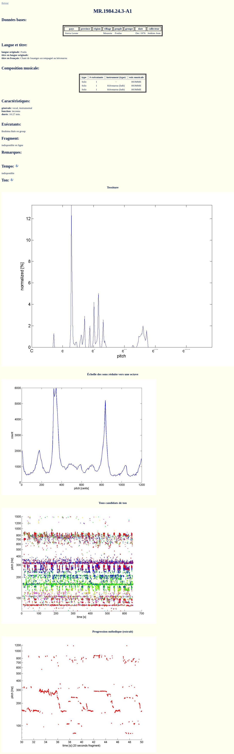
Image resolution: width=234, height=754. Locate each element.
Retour (5, 3)
